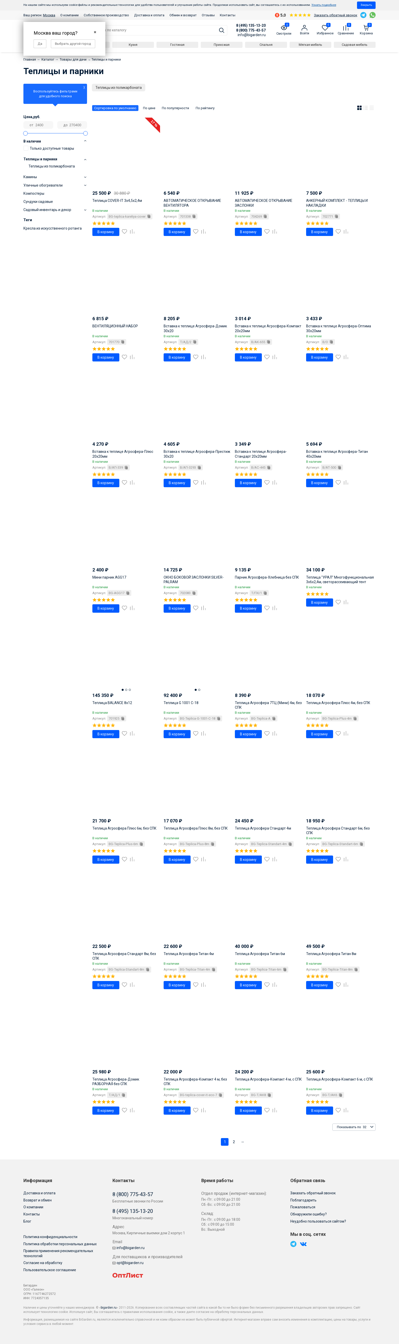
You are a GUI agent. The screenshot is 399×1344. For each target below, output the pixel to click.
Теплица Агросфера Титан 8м (331, 954)
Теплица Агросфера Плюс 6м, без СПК (124, 828)
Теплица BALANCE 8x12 (112, 703)
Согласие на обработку (42, 1263)
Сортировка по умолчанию (115, 108)
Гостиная (177, 45)
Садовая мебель (354, 45)
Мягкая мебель (310, 45)
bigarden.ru (109, 1307)
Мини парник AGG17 (109, 577)
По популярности (175, 108)
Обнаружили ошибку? (308, 1214)
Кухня (133, 45)
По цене (149, 108)
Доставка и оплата (149, 15)
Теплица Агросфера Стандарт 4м (263, 828)
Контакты (227, 15)
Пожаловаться (302, 1207)
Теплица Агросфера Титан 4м (189, 954)
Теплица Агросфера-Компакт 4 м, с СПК (268, 1079)
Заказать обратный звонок (335, 15)
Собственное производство (106, 15)
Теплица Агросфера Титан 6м (260, 954)
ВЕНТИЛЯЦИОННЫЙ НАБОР (115, 326)
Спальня (266, 45)
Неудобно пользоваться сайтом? (318, 1221)
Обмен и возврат (183, 15)
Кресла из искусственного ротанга (52, 228)
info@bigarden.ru (252, 35)
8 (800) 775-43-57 (251, 30)
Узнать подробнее (323, 5)
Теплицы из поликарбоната (51, 166)
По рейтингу (205, 108)
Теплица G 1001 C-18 (181, 703)
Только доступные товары (48, 148)
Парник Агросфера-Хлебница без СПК (267, 577)
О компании (69, 15)
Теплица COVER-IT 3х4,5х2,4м (117, 201)
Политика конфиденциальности (50, 1237)
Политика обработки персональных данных (60, 1244)
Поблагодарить (303, 1200)
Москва (49, 15)
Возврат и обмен (37, 1200)
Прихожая (222, 45)
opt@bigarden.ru (128, 1263)
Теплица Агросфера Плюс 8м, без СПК (196, 828)
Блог (27, 1221)
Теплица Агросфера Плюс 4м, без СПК (338, 703)
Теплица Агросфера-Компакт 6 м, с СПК (339, 1079)
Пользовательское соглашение (49, 1270)
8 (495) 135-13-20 (251, 25)
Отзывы (208, 15)
